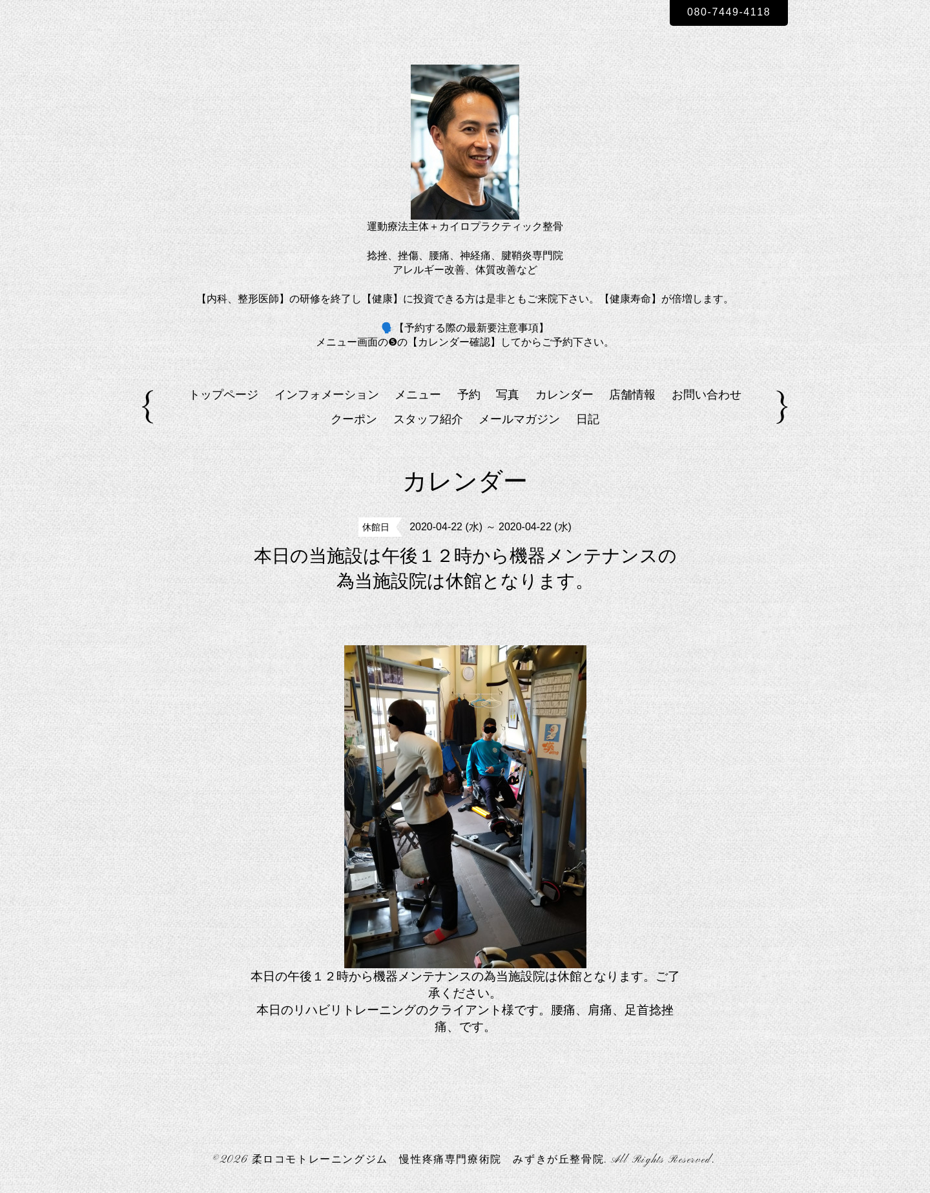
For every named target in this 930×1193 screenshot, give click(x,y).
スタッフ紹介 (428, 419)
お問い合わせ (706, 394)
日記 (587, 419)
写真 (507, 394)
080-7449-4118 (728, 11)
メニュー (418, 394)
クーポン (354, 419)
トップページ (223, 394)
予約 (468, 394)
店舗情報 (632, 394)
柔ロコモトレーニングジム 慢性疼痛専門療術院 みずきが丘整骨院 (428, 1160)
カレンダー (564, 394)
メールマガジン (519, 419)
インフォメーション (326, 394)
